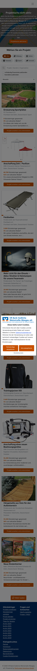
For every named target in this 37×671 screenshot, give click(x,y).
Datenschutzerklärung (23, 332)
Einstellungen (18, 353)
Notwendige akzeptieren (10, 348)
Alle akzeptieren (26, 348)
